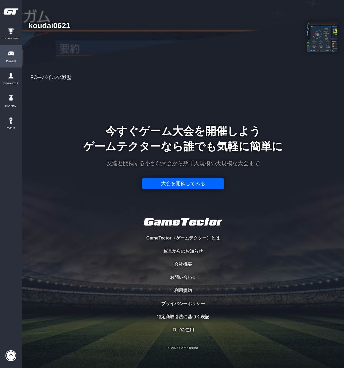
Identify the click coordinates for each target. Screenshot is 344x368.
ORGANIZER (11, 83)
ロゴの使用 (183, 330)
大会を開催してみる (183, 183)
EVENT (11, 128)
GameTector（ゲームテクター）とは (182, 238)
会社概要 (183, 264)
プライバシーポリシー (183, 303)
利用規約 (183, 290)
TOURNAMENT (10, 38)
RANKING (10, 106)
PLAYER (11, 61)
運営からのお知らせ (183, 251)
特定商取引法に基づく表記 (183, 316)
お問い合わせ (183, 277)
